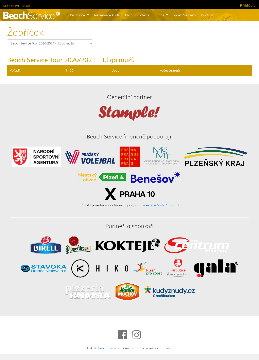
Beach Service (108, 348)
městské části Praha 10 (161, 205)
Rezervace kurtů (107, 15)
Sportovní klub (16, 5)
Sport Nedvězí (184, 15)
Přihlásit (247, 5)
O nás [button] (159, 15)
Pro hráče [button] (78, 15)
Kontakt (207, 15)
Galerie (143, 15)
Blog (129, 15)
